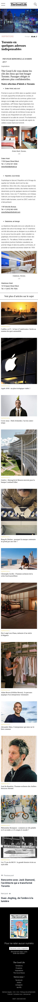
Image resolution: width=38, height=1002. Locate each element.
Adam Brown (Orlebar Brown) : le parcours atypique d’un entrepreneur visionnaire (16, 693)
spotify (19, 987)
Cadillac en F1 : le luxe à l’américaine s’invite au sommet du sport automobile (18, 330)
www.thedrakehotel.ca (9, 167)
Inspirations (8, 36)
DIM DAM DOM (21, 999)
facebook (19, 980)
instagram (19, 985)
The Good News (19, 973)
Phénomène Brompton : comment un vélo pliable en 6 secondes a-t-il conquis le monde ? (18, 829)
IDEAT (14, 999)
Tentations (19, 966)
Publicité (9, 994)
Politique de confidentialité (27, 992)
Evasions (19, 968)
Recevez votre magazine (19, 948)
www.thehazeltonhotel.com (10, 212)
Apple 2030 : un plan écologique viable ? (15, 388)
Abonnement (27, 994)
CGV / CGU (16, 992)
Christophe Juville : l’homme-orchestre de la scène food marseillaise (17, 575)
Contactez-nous (17, 994)
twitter (19, 982)
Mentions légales (7, 992)
